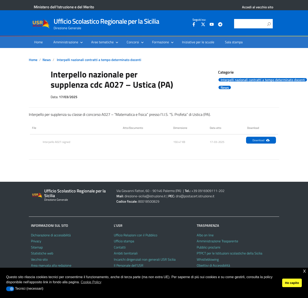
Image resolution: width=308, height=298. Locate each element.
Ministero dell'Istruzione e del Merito (64, 7)
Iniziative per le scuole (198, 42)
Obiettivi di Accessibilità (213, 265)
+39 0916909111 (204, 190)
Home (38, 42)
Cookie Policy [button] (91, 282)
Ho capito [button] (292, 283)
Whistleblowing (208, 259)
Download (261, 140)
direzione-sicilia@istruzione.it (145, 196)
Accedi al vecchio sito (257, 7)
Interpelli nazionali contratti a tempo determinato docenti (99, 59)
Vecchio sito (39, 259)
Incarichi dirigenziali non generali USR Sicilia (145, 259)
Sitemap (37, 247)
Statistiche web (42, 253)
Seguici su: (199, 19)
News (47, 59)
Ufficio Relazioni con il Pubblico (135, 235)
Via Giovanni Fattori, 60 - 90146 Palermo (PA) (148, 190)
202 (221, 190)
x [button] (304, 271)
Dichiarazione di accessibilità (51, 235)
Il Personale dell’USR (128, 265)
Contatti (120, 247)
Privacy (36, 241)
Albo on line (205, 235)
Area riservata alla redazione (51, 265)
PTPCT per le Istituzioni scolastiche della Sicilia (229, 253)
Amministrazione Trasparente (217, 241)
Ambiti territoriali (126, 253)
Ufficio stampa (124, 241)
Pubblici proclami (208, 247)
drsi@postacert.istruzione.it (195, 196)
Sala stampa (234, 42)
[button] (10, 288)
